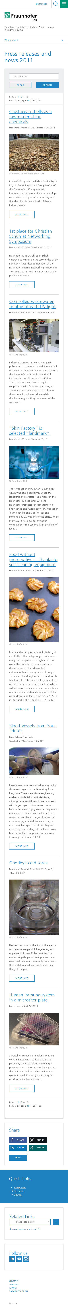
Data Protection (18, 1291)
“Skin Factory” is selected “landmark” (29, 431)
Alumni (18, 1195)
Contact (14, 1284)
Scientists (19, 1191)
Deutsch (41, 4)
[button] (18, 1140)
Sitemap (13, 1281)
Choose (56, 1222)
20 (34, 100)
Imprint (13, 1288)
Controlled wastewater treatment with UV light (32, 304)
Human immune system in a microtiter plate (32, 997)
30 (40, 100)
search (47, 85)
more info (21, 214)
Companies (20, 1187)
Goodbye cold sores (28, 862)
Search (56, 4)
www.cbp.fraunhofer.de (23, 1229)
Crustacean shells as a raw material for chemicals (30, 116)
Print (18, 1157)
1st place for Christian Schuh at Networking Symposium (30, 236)
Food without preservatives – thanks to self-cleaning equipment (33, 559)
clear (20, 85)
